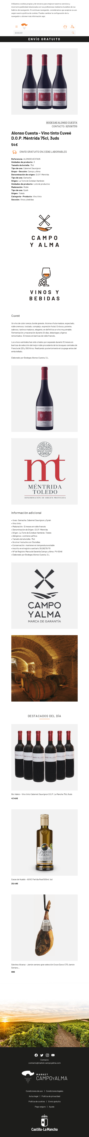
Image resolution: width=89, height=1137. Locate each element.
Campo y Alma (25, 171)
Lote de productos (30, 184)
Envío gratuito (54, 1101)
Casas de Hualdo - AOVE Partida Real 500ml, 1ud (31, 879)
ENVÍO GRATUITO (44, 39)
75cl (22, 165)
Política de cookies (36, 1101)
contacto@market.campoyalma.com (44, 1063)
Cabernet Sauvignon (26, 168)
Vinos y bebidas (22, 199)
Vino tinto (26, 196)
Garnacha (21, 177)
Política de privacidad (51, 1096)
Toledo (18, 193)
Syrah (19, 190)
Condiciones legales (54, 1091)
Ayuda (51, 1106)
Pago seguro (40, 1106)
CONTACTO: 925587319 (64, 126)
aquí (43, 16)
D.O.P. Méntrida (30, 174)
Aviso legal (33, 1096)
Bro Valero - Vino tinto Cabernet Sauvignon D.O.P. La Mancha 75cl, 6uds (41, 794)
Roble (19, 187)
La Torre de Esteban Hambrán (27, 180)
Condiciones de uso (34, 1091)
